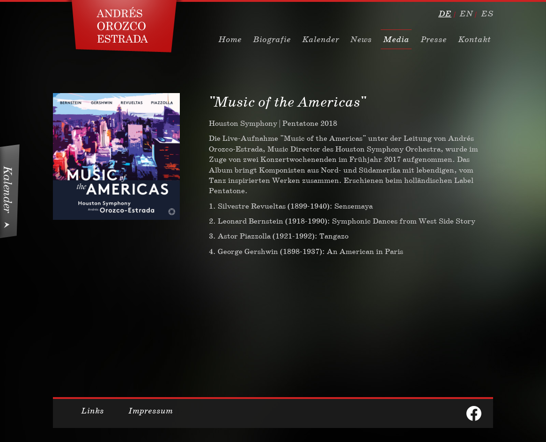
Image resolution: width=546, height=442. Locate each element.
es (487, 13)
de (444, 13)
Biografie (272, 39)
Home (230, 39)
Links (92, 410)
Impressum (150, 410)
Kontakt (474, 39)
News (361, 39)
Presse (434, 39)
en (466, 13)
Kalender (320, 39)
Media (396, 39)
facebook (473, 413)
